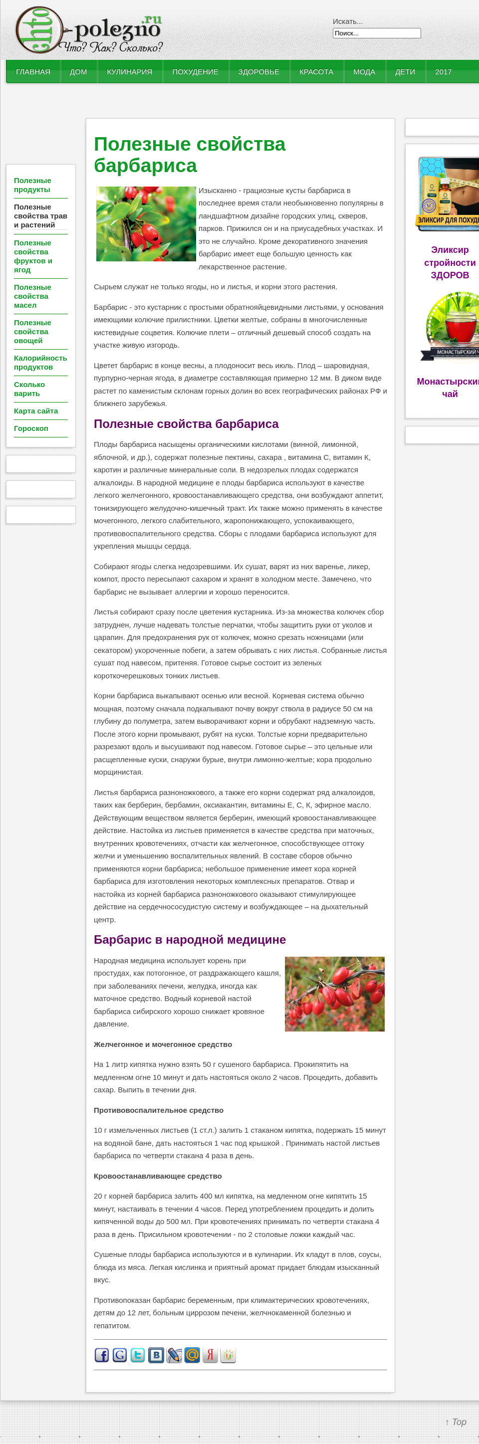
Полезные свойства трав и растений (40, 216)
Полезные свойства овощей (32, 331)
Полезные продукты (32, 185)
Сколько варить (29, 389)
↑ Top (456, 1422)
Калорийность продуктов (40, 362)
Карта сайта (36, 411)
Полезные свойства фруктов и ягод (33, 256)
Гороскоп (31, 428)
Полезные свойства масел (32, 296)
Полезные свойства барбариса (190, 154)
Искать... (348, 21)
